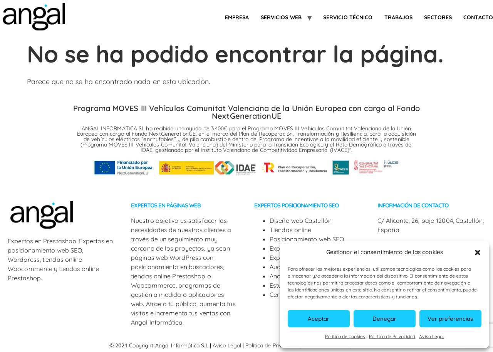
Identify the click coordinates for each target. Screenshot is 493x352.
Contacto (478, 17)
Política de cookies (345, 336)
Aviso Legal (431, 336)
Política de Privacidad (392, 336)
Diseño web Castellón (301, 220)
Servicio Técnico (348, 17)
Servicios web (281, 17)
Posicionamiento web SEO (307, 239)
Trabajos (398, 17)
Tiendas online (290, 230)
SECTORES (438, 17)
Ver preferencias (450, 318)
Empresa (237, 17)
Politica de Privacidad (272, 345)
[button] (477, 252)
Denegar (384, 318)
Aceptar (318, 318)
